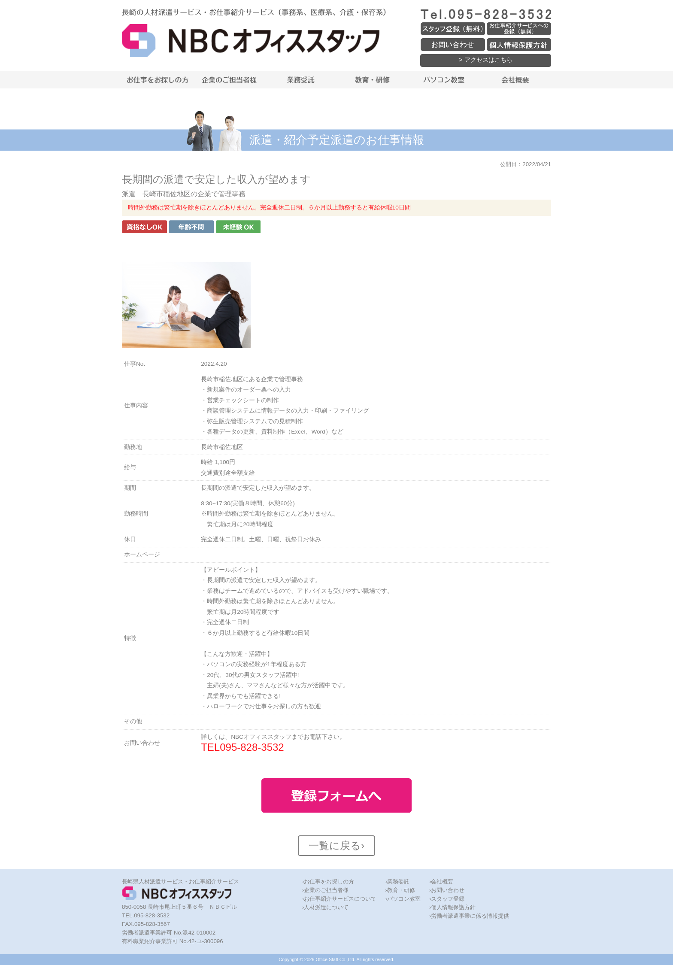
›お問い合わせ (446, 890)
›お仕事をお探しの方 (328, 881)
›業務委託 (397, 881)
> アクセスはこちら (485, 59)
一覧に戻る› (336, 845)
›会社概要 (441, 881)
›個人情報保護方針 (452, 907)
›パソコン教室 (402, 898)
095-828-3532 (252, 747)
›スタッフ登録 (446, 898)
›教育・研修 (400, 890)
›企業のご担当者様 (325, 890)
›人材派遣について (325, 907)
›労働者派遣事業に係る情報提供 (469, 916)
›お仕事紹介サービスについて (339, 898)
